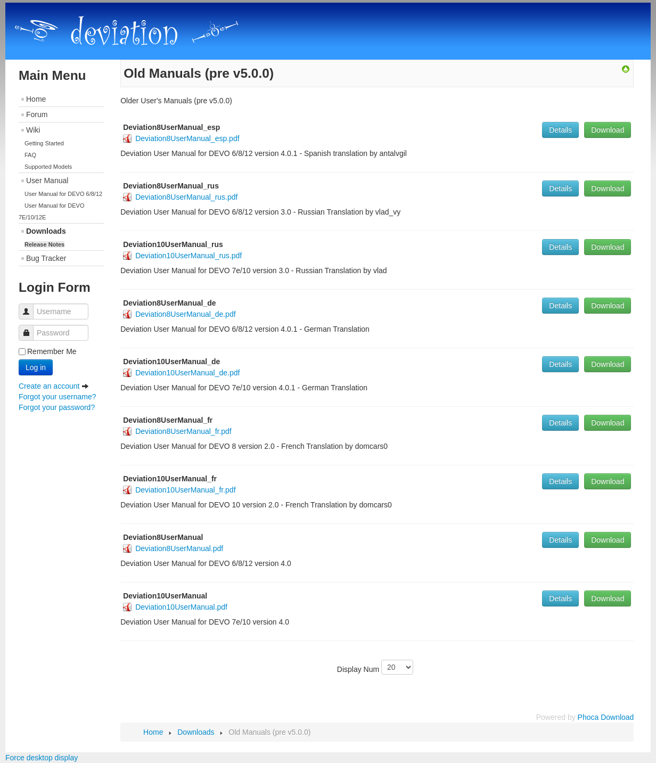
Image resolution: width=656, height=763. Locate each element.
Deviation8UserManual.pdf (179, 548)
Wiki (33, 130)
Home (36, 99)
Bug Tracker (46, 258)
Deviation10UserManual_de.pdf (187, 372)
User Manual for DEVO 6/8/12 (63, 194)
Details (560, 130)
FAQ (30, 155)
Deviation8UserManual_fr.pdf (183, 431)
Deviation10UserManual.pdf (181, 607)
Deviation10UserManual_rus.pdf (188, 255)
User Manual (47, 180)
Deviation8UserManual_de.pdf (185, 314)
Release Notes (44, 244)
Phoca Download (606, 717)
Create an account (54, 386)
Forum (36, 114)
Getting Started (44, 143)
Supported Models (48, 166)
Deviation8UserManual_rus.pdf (186, 197)
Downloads (46, 231)
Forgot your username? (57, 396)
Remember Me (52, 351)
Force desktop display (41, 757)
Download (607, 130)
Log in (36, 367)
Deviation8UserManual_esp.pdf (187, 138)
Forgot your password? (57, 407)
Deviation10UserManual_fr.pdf (185, 490)
